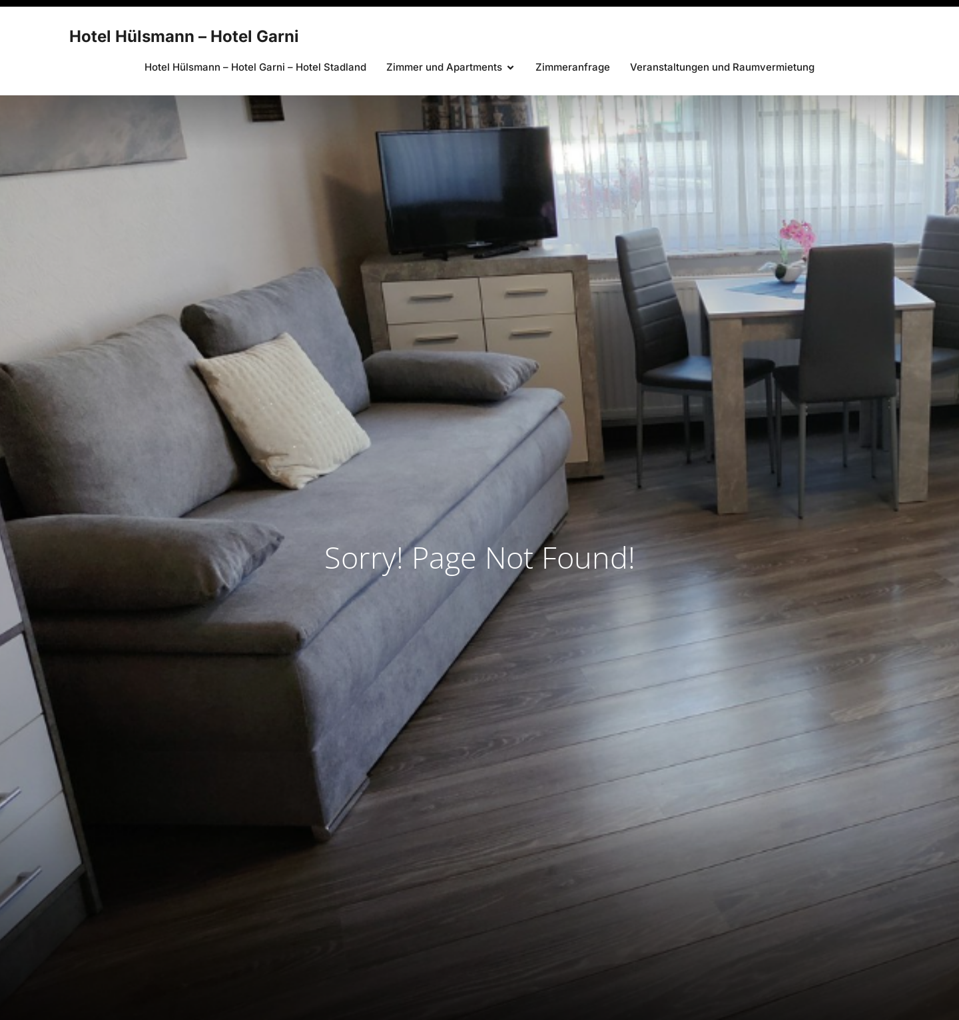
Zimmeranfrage (572, 67)
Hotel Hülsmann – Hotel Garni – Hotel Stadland (255, 67)
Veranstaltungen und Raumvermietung (722, 67)
